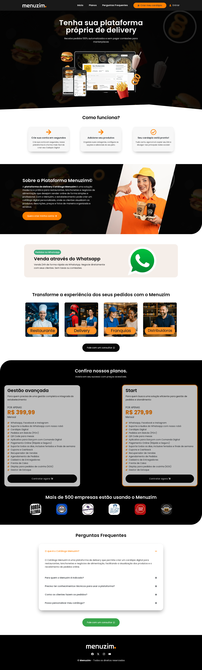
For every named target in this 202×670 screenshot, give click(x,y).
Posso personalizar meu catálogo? (65, 603)
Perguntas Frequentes (115, 5)
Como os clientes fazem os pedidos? (66, 594)
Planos (93, 5)
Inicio (80, 5)
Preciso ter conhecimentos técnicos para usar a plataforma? (80, 586)
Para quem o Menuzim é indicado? (64, 577)
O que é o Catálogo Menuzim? (62, 551)
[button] (101, 551)
